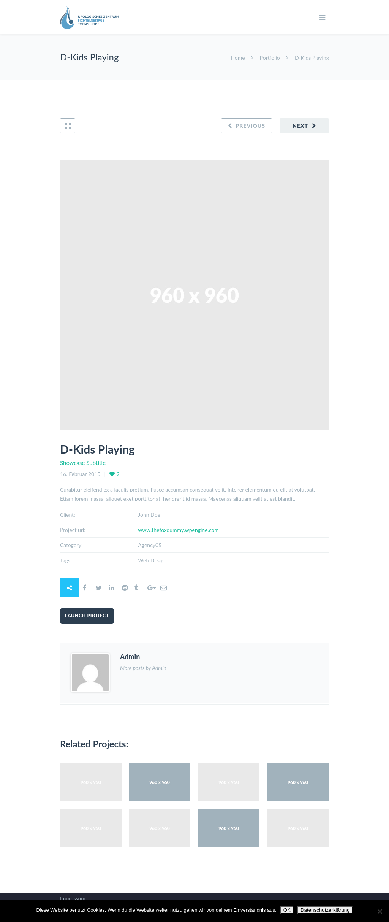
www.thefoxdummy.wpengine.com (178, 530)
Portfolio (269, 57)
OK (287, 910)
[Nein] (379, 911)
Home (238, 57)
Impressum (72, 898)
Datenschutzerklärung (325, 910)
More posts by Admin (143, 668)
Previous (250, 125)
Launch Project (87, 616)
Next (300, 125)
